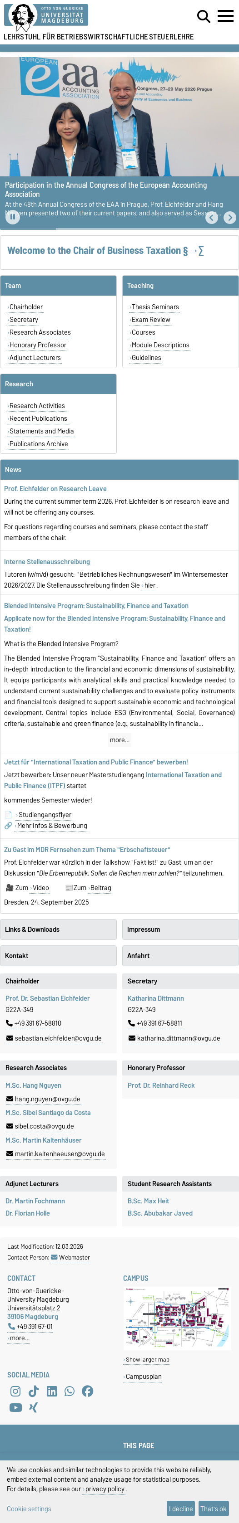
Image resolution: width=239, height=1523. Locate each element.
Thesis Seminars (155, 307)
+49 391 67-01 (30, 1326)
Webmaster (70, 1257)
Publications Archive (39, 443)
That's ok (213, 1508)
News (13, 469)
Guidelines (146, 357)
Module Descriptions (160, 345)
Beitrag (100, 887)
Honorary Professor (38, 345)
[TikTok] (33, 1391)
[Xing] (33, 1407)
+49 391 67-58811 (155, 1023)
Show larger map (147, 1359)
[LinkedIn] (52, 1391)
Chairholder (26, 307)
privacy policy (104, 1488)
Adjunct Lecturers (35, 357)
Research (19, 384)
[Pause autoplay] (12, 217)
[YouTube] (15, 1407)
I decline (181, 1508)
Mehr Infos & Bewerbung (52, 825)
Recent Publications (39, 418)
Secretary (24, 319)
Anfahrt (138, 955)
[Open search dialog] (203, 17)
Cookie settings (29, 1508)
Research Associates (40, 332)
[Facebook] (88, 1391)
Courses (143, 332)
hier (149, 585)
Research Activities (38, 405)
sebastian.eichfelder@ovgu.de (54, 1038)
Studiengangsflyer (45, 814)
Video (41, 887)
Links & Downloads (32, 929)
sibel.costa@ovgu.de (40, 1126)
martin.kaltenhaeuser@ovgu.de (55, 1153)
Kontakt (16, 955)
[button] (212, 217)
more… (119, 740)
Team (13, 285)
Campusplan (144, 1376)
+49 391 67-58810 (33, 1023)
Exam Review (151, 319)
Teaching (140, 285)
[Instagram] (15, 1391)
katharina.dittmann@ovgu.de (174, 1038)
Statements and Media (42, 431)
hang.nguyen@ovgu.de (43, 1099)
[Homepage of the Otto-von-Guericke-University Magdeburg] (73, 18)
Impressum (143, 929)
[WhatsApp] (69, 1391)
